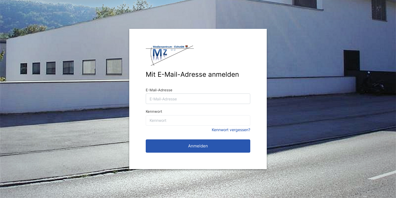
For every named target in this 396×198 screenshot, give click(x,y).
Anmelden (198, 145)
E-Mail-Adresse (159, 90)
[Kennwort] (198, 120)
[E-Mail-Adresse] (198, 99)
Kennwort (154, 111)
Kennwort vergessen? (231, 129)
